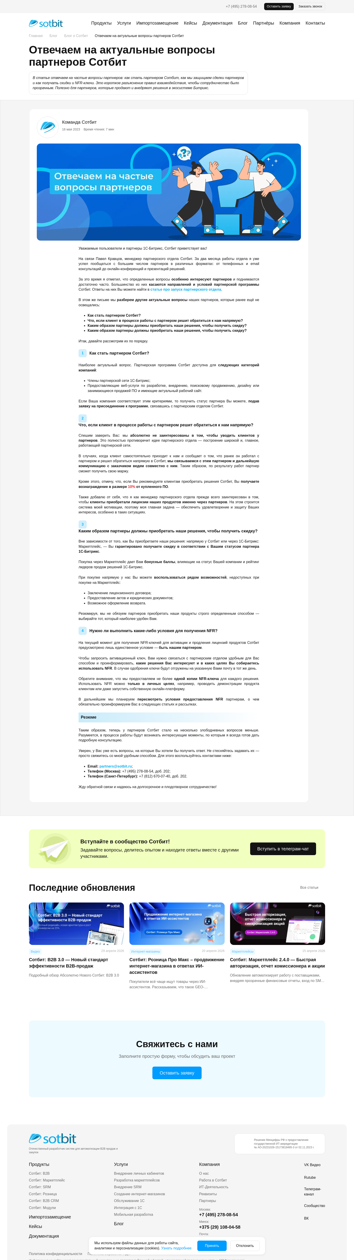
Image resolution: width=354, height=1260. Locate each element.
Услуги (124, 23)
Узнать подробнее (176, 1248)
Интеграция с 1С (128, 1208)
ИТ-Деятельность (213, 1187)
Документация (218, 23)
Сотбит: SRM (40, 1187)
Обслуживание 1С (129, 1201)
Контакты (315, 23)
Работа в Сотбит (213, 1180)
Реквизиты (208, 1194)
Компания (209, 1164)
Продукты (101, 23)
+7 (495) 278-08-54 (241, 6)
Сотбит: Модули (42, 1208)
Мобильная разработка (133, 1214)
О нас (204, 1173)
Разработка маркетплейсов (137, 1180)
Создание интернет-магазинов (139, 1194)
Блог (243, 23)
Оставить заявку (279, 6)
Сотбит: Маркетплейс (47, 1180)
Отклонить (245, 1246)
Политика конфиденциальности (55, 1254)
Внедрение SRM (128, 1187)
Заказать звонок (310, 6)
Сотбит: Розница (43, 1194)
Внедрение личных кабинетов (139, 1173)
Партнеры (207, 1201)
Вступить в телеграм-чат (283, 848)
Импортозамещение (157, 23)
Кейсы (190, 23)
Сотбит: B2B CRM (44, 1201)
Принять (212, 1246)
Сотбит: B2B (39, 1173)
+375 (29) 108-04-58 (219, 1227)
